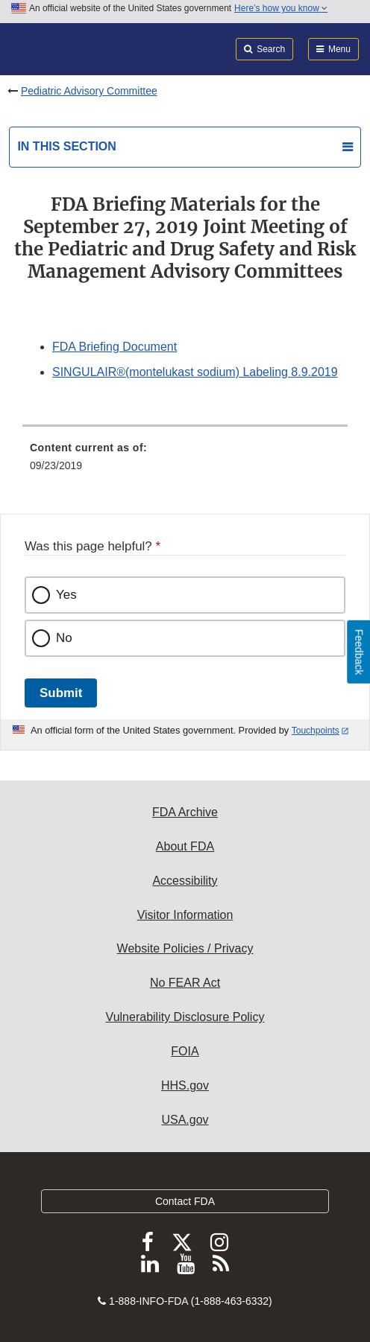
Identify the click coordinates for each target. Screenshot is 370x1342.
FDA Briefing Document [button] (114, 346)
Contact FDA (185, 1201)
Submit (61, 693)
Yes (66, 595)
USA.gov (184, 1119)
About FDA (185, 846)
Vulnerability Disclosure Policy (185, 1017)
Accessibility (184, 880)
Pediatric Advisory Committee (89, 91)
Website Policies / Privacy (185, 948)
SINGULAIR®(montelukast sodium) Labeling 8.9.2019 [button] (195, 372)
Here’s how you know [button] (280, 8)
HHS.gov (185, 1085)
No (64, 638)
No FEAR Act (185, 982)
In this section (66, 146)
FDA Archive (185, 812)
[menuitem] (185, 462)
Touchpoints (315, 730)
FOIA (184, 1051)
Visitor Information (185, 915)
